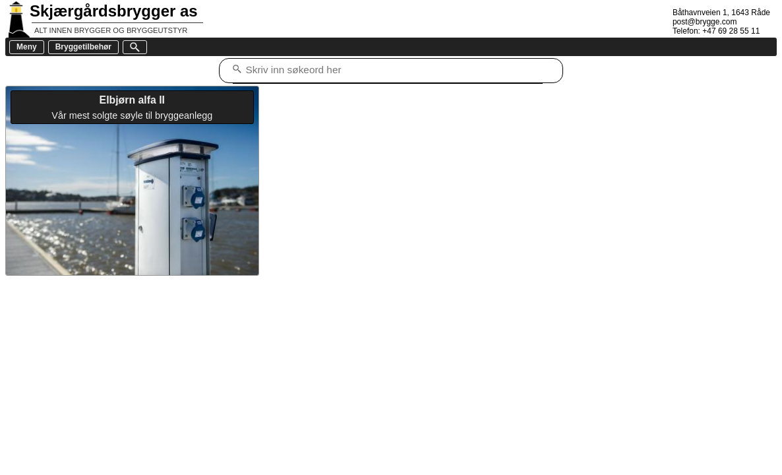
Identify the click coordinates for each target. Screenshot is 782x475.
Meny (26, 46)
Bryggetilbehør (83, 46)
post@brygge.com (705, 21)
